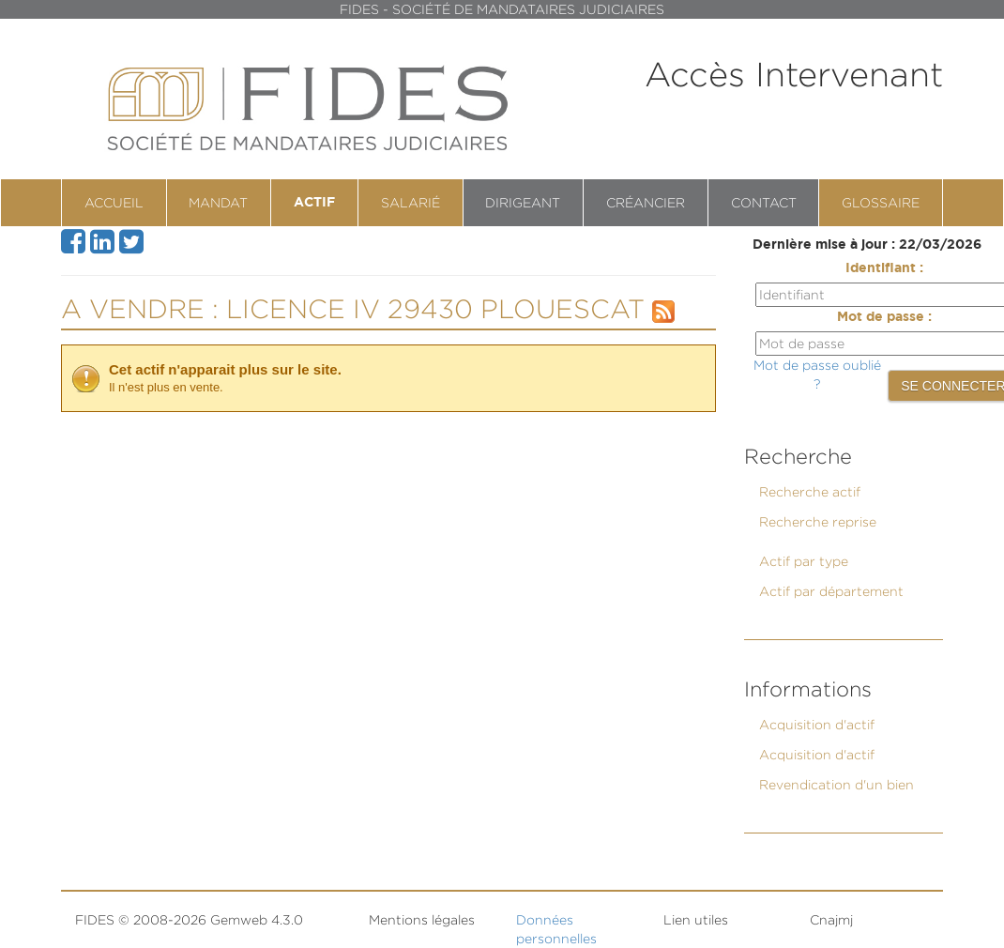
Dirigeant (522, 202)
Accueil (114, 202)
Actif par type (803, 561)
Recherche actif (809, 491)
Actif (314, 202)
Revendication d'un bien (836, 784)
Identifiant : (884, 268)
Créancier (645, 202)
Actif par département (831, 591)
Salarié (410, 202)
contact (764, 202)
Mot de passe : (884, 317)
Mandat (218, 202)
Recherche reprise (817, 521)
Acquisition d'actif (817, 724)
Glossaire (881, 202)
